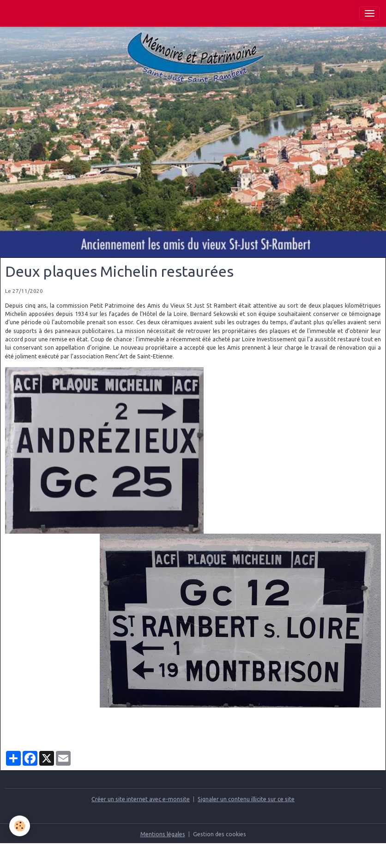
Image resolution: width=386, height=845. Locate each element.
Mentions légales (162, 834)
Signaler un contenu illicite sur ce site (246, 799)
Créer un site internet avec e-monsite (140, 799)
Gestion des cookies (219, 834)
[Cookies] (19, 825)
